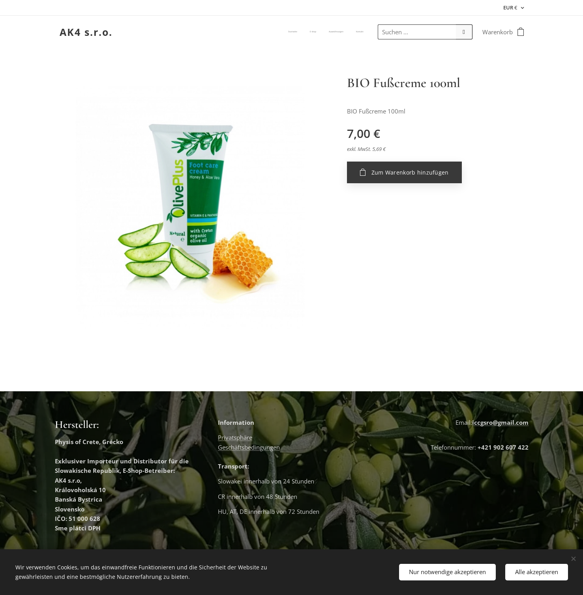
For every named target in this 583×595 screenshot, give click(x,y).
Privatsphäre (235, 438)
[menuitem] (328, 32)
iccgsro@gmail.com (500, 422)
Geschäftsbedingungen (249, 447)
